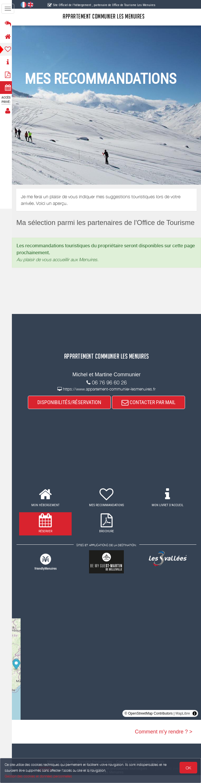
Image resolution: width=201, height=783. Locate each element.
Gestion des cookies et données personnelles (38, 776)
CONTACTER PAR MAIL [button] (150, 410)
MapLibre (182, 721)
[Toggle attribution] (194, 720)
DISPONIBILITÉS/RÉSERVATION (71, 410)
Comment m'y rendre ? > (163, 739)
